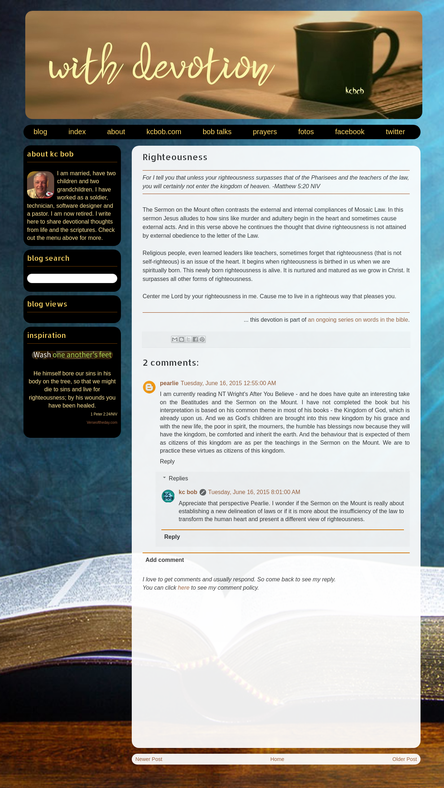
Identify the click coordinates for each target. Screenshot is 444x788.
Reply (167, 461)
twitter (395, 132)
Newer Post (148, 759)
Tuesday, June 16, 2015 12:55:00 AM (228, 383)
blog (40, 132)
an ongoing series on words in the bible (358, 320)
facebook (350, 132)
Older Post (404, 759)
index (77, 132)
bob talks (217, 132)
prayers (265, 132)
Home (277, 759)
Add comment (164, 560)
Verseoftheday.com (102, 422)
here (184, 588)
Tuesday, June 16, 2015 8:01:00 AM (254, 492)
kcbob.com (164, 132)
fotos (306, 132)
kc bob (188, 492)
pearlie (169, 383)
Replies (178, 478)
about (116, 132)
